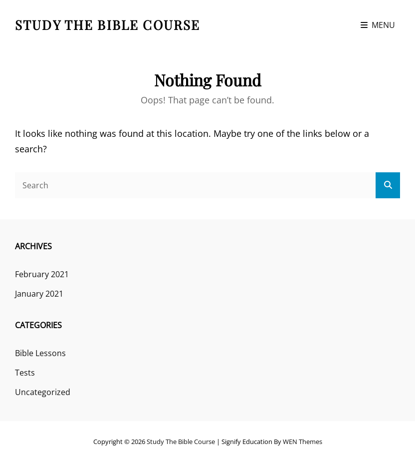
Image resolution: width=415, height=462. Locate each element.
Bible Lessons (40, 353)
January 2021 (39, 293)
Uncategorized (42, 392)
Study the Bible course (107, 24)
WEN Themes (302, 441)
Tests (25, 372)
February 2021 (42, 274)
